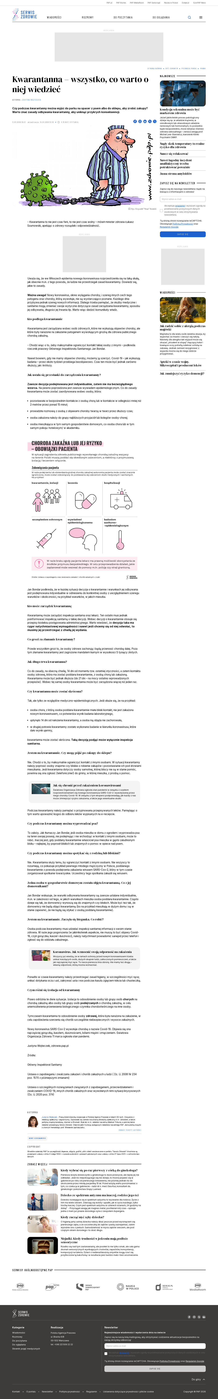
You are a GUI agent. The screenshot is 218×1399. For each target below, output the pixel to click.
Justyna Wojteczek (31, 100)
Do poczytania (123, 17)
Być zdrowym (172, 68)
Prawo (203, 68)
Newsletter (47, 1391)
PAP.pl (109, 3)
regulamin (180, 205)
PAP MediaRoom (137, 3)
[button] (200, 17)
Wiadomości (54, 17)
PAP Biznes (121, 3)
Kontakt (16, 1391)
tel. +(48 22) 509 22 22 (62, 1344)
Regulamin (91, 1391)
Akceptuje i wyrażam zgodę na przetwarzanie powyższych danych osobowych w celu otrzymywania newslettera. (184, 210)
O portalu (31, 1391)
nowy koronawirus (37, 1138)
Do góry (199, 1379)
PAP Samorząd (154, 3)
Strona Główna (155, 68)
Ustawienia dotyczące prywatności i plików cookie (128, 1391)
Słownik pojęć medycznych (26, 1348)
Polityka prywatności (69, 1391)
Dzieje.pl (185, 3)
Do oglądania (161, 17)
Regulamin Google (169, 227)
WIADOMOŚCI (167, 292)
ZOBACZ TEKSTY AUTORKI (130, 1130)
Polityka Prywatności (183, 224)
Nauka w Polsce (171, 3)
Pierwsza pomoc (189, 68)
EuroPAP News (199, 3)
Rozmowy (88, 17)
